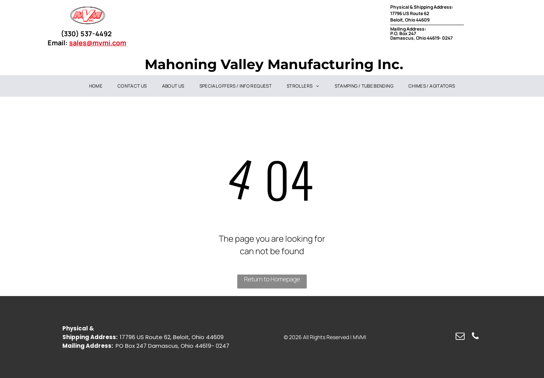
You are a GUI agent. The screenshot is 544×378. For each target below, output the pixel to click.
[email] (460, 336)
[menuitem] (96, 86)
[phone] (475, 336)
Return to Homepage (272, 279)
